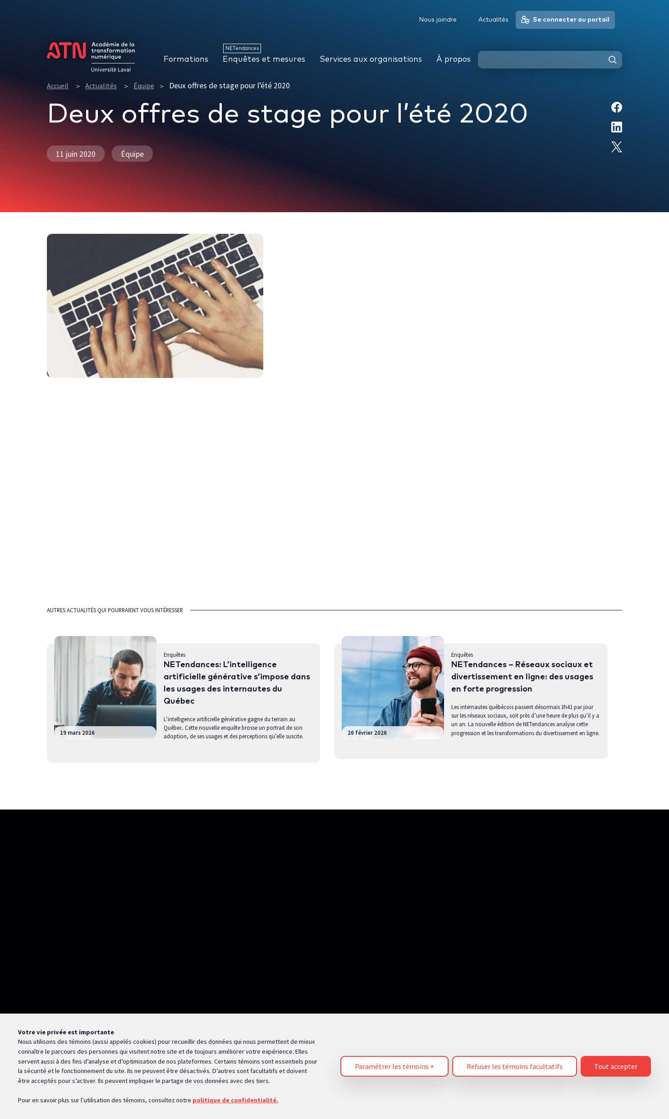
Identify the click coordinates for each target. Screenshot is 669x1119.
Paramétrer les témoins (394, 1062)
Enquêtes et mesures (264, 59)
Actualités (101, 85)
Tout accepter (615, 1062)
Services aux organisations (371, 59)
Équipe (143, 85)
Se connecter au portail (565, 20)
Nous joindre (438, 20)
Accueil (58, 85)
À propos (453, 59)
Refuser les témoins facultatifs (515, 1062)
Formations (186, 59)
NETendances (242, 48)
